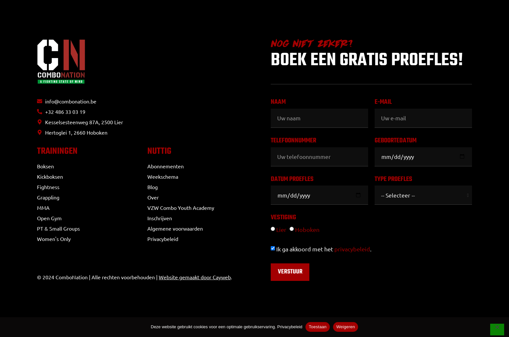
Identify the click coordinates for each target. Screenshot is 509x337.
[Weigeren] (496, 330)
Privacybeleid (289, 326)
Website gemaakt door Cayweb (195, 279)
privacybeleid (352, 249)
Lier (281, 229)
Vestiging (283, 218)
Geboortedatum (395, 142)
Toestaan (318, 326)
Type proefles (393, 180)
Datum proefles (292, 180)
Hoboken (307, 229)
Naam (278, 103)
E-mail (383, 103)
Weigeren (345, 326)
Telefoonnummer (293, 142)
